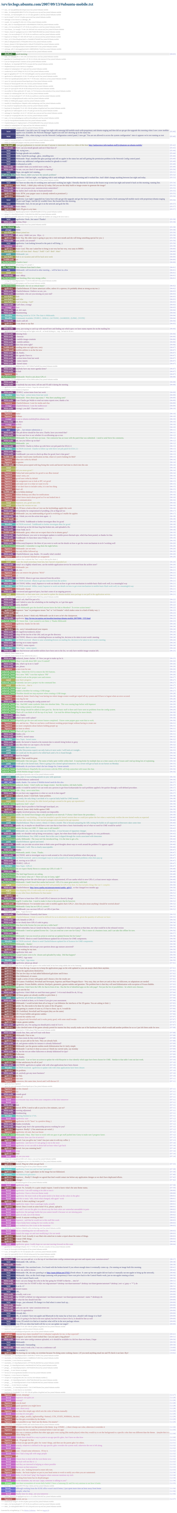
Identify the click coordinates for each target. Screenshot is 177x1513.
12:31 (172, 1440)
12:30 (172, 1427)
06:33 (172, 750)
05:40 (172, 131)
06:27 (172, 677)
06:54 (172, 920)
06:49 (172, 879)
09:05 (172, 54)
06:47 (172, 850)
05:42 (172, 145)
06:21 (172, 567)
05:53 (172, 177)
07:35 (172, 1164)
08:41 (172, 1267)
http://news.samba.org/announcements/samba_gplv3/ (51, 888)
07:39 (172, 1169)
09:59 (172, 1339)
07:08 (172, 1027)
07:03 (172, 982)
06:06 (172, 329)
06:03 (172, 291)
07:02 (172, 973)
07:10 (172, 1060)
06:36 (172, 769)
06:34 (172, 753)
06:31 (172, 723)
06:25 (172, 651)
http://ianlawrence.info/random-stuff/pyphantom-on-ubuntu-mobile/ (115, 145)
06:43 (172, 831)
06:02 (172, 286)
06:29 (172, 704)
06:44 (172, 836)
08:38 (172, 1262)
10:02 (172, 1353)
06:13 (172, 446)
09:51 (172, 1337)
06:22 (172, 599)
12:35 (172, 1483)
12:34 (172, 1472)
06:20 (172, 543)
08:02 (172, 1209)
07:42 (172, 1177)
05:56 (172, 196)
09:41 (172, 1334)
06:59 (172, 947)
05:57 (172, 204)
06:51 (172, 890)
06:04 (172, 310)
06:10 (172, 408)
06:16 (172, 495)
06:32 (172, 737)
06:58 (172, 936)
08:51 (172, 1281)
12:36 (172, 1488)
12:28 (172, 1398)
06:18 (172, 516)
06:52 (172, 901)
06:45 (172, 842)
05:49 (172, 159)
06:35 (172, 764)
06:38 (172, 796)
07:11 (172, 1078)
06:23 (172, 610)
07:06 (172, 1009)
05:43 (172, 148)
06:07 (172, 347)
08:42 (172, 1270)
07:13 (172, 1137)
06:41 (172, 825)
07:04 (172, 992)
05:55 (172, 185)
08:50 (172, 1275)
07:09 (172, 1043)
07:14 (172, 1143)
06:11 (172, 430)
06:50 (172, 882)
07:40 (172, 1174)
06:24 (172, 624)
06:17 (172, 511)
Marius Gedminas (30, 1510)
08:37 (172, 1259)
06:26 (172, 661)
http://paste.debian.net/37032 (58, 1273)
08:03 (172, 1220)
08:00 (172, 1190)
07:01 (172, 963)
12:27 (172, 1395)
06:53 (172, 914)
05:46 (172, 156)
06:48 (172, 869)
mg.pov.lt (46, 1510)
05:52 (172, 175)
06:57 (172, 933)
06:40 (172, 817)
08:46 (172, 1273)
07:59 (172, 1188)
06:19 (172, 532)
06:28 (172, 693)
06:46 (172, 844)
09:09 (172, 1289)
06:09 (172, 392)
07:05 (172, 1003)
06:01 (172, 267)
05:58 (172, 219)
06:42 (172, 828)
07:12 (172, 1118)
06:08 (172, 377)
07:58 (172, 1185)
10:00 (172, 1347)
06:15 (172, 478)
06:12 (172, 435)
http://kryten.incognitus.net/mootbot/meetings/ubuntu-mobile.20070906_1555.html (57, 618)
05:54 (172, 183)
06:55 (172, 928)
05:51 (172, 172)
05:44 (172, 150)
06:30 (172, 712)
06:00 (172, 249)
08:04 (172, 1241)
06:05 (172, 324)
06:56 (172, 930)
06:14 (172, 459)
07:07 (172, 1017)
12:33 (172, 1464)
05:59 (172, 232)
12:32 (172, 1445)
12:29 (172, 1411)
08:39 (172, 1265)
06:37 (172, 782)
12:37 (172, 1499)
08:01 (172, 1196)
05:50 (172, 169)
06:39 (172, 804)
